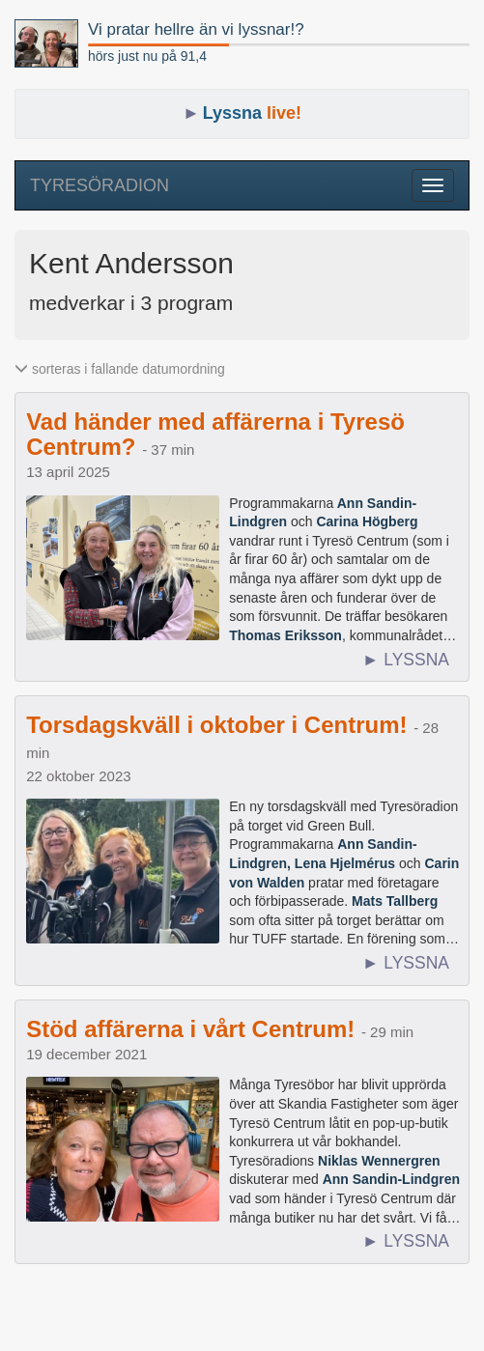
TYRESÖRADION (99, 185)
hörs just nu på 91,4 (147, 56)
